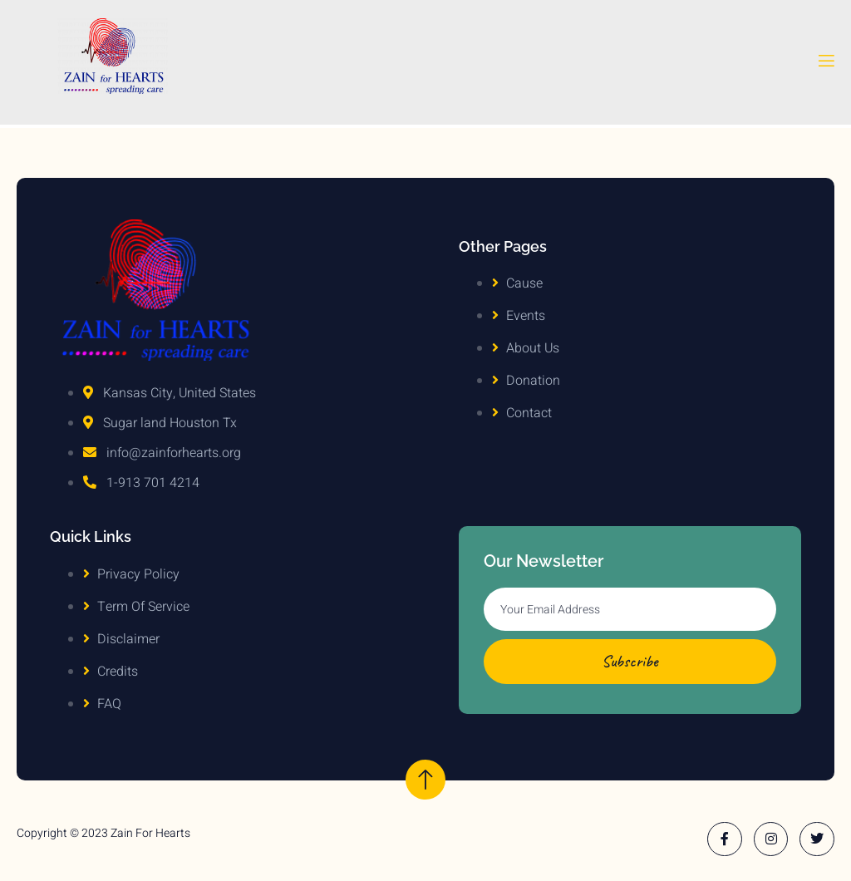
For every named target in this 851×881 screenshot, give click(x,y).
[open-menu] (825, 64)
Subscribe (630, 661)
